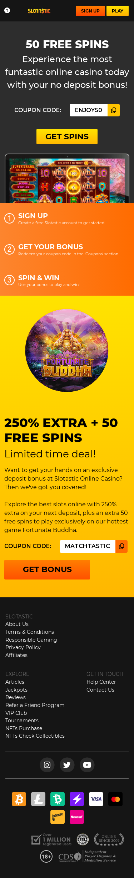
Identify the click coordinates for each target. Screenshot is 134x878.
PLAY (117, 11)
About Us (17, 624)
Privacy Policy (23, 647)
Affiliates (16, 655)
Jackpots (16, 690)
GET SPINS (67, 136)
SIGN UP (90, 11)
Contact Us (100, 690)
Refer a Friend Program (35, 705)
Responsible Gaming (31, 640)
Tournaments (22, 720)
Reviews (15, 697)
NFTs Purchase (23, 728)
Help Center (101, 682)
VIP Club (16, 713)
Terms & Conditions (29, 632)
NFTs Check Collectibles (35, 736)
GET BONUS (47, 569)
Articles (14, 682)
